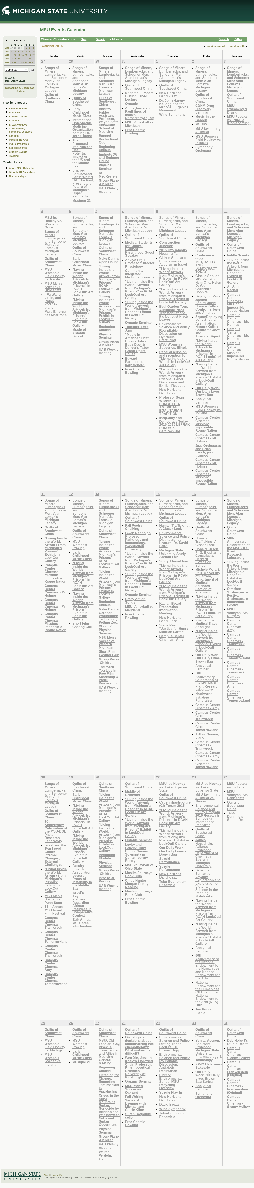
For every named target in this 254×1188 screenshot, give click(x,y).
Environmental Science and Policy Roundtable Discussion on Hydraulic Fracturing (174, 332)
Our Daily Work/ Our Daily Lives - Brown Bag (208, 391)
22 (26, 58)
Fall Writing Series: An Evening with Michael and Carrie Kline (135, 1103)
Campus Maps (17, 176)
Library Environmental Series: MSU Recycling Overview (170, 1081)
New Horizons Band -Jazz (170, 94)
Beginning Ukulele (107, 148)
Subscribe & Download (19, 87)
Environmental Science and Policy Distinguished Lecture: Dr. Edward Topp (174, 1043)
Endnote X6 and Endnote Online (109, 157)
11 (11, 55)
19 (15, 58)
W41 (7, 51)
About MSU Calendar (21, 168)
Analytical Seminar (203, 400)
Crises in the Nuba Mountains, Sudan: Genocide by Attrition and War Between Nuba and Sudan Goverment (109, 1110)
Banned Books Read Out (108, 139)
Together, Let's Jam (136, 328)
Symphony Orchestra (204, 148)
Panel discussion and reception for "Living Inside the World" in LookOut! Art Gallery (174, 358)
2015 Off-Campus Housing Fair (173, 251)
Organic (131, 103)
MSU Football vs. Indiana (237, 785)
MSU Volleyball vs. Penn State (237, 794)
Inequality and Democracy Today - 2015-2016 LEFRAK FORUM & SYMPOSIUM (174, 424)
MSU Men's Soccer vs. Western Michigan (108, 642)
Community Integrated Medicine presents (139, 274)
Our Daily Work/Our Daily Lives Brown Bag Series (207, 1077)
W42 (7, 55)
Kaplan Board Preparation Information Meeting (170, 608)
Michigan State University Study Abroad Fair (172, 553)
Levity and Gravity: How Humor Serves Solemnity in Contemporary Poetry (136, 853)
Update (20, 91)
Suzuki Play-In (170, 1092)
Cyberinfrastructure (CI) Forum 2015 (175, 804)
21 (22, 58)
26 (15, 62)
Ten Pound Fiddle (203, 1011)
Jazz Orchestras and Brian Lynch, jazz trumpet (208, 450)
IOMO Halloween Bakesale (208, 1066)
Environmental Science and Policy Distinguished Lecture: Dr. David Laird (174, 539)
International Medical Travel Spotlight (206, 623)
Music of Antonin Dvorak (79, 333)
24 (33, 58)
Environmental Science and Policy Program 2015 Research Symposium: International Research (207, 815)
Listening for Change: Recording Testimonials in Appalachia (109, 1083)
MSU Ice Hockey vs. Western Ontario (53, 222)
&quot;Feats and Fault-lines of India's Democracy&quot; (139, 113)
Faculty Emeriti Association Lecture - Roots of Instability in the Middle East (82, 877)
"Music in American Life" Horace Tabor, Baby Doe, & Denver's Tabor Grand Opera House (137, 344)
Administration (18, 116)
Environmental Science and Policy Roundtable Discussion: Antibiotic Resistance (174, 1063)
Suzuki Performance (169, 860)
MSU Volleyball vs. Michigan (139, 124)
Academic (15, 112)
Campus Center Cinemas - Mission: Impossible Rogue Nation (207, 424)
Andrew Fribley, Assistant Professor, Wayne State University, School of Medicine (108, 120)
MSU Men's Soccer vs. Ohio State (53, 287)
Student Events (18, 152)
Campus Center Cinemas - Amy (171, 637)
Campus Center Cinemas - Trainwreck (207, 716)
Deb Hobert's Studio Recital (238, 1042)
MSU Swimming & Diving (207, 130)
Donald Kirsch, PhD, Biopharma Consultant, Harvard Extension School (208, 557)
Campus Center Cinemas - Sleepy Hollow (238, 1053)
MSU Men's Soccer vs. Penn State (53, 899)
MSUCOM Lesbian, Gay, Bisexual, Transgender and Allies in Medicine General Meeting (109, 1051)
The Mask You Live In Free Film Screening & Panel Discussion (108, 675)
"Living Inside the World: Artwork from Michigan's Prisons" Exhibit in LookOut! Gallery (82, 312)
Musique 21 (81, 200)
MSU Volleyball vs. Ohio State (139, 866)
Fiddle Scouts (238, 255)
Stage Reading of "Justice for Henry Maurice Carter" (173, 628)
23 (30, 58)
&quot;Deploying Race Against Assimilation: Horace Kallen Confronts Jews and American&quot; (208, 326)
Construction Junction (169, 244)
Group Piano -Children (109, 182)
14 (22, 55)
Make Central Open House (109, 260)
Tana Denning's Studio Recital (238, 816)
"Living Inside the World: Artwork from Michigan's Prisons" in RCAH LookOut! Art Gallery (82, 282)
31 (33, 62)
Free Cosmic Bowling (135, 131)
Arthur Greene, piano (207, 736)
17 (33, 55)
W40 (7, 48)
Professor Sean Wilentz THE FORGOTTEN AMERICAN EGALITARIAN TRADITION (171, 405)
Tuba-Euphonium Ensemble (173, 883)
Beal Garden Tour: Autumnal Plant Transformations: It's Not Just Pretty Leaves (174, 313)
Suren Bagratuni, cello (138, 1115)
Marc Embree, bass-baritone (56, 313)
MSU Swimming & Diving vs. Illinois (207, 798)
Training (14, 156)
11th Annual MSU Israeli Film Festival (55, 910)
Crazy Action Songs (135, 600)
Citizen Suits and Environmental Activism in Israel (173, 261)
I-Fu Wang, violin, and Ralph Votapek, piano (53, 300)
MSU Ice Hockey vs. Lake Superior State (173, 787)
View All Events (18, 108)
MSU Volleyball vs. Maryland (139, 608)
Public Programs (19, 144)
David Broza (169, 1104)
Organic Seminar (138, 322)
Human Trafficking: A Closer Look (174, 527)
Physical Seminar (105, 166)
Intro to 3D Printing (107, 879)
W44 (7, 62)
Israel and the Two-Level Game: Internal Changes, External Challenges (55, 855)
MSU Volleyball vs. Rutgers (237, 612)
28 (15, 48)
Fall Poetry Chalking (133, 527)
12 (15, 55)
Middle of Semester (132, 793)
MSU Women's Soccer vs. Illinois (173, 346)
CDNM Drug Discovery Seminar (204, 109)
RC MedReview (108, 174)
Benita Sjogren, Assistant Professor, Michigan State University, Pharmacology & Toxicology (208, 1050)
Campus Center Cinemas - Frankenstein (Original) (237, 1068)
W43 (7, 58)
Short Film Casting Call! (82, 625)
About (47, 1175)
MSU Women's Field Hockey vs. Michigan (55, 1045)
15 (26, 55)
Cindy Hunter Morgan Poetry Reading (136, 884)
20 (19, 58)
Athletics (14, 120)
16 (30, 55)
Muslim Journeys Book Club (138, 874)
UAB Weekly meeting (108, 189)
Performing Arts (18, 139)
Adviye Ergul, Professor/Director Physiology (139, 263)
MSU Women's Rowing (79, 544)
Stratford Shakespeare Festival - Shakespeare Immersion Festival (237, 597)
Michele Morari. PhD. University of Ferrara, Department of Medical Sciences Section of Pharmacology (207, 581)
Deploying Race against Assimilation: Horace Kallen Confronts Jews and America (207, 304)
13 (19, 55)
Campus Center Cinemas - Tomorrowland (207, 726)
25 (11, 62)
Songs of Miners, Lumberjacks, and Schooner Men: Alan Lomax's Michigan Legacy (56, 79)
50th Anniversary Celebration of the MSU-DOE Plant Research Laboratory (207, 681)
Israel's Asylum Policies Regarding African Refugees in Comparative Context (82, 904)
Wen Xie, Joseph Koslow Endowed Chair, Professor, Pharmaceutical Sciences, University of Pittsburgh (139, 1067)
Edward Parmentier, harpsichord (134, 362)
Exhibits (14, 135)
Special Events (18, 147)
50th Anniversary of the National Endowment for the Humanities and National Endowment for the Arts (207, 967)
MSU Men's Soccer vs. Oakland (134, 1089)
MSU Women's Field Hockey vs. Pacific (55, 274)
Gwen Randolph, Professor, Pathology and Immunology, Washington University (138, 541)
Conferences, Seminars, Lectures (20, 130)
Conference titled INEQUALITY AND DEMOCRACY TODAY (206, 263)
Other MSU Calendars (22, 172)
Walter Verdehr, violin (105, 1155)
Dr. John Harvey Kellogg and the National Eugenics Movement (173, 105)
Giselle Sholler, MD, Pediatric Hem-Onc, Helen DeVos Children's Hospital (208, 284)
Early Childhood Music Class (82, 112)
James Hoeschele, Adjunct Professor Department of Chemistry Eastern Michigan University (206, 853)
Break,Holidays (18, 124)
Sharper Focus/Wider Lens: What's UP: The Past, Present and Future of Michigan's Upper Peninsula (83, 183)
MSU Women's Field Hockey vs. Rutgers (208, 139)
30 (22, 48)
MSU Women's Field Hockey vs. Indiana (208, 410)
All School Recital (235, 288)
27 (11, 48)
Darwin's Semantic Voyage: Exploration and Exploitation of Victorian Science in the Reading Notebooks (208, 883)
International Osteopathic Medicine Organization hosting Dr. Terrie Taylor (82, 128)
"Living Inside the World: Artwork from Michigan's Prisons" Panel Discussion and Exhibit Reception (173, 377)
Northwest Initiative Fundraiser (204, 697)
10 (33, 51)
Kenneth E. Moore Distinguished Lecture (139, 96)
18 (11, 58)
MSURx (201, 124)
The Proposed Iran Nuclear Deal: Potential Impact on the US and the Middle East (82, 153)
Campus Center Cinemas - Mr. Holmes (207, 438)
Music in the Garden (205, 118)
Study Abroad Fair (173, 561)
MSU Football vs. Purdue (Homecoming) (238, 120)
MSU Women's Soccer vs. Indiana (53, 1059)
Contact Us (57, 1175)
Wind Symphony (172, 114)
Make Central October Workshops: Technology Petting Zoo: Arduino (109, 617)
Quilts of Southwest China (53, 98)
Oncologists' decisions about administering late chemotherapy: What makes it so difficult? (139, 1045)
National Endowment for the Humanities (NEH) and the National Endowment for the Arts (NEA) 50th (207, 993)
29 (19, 48)
